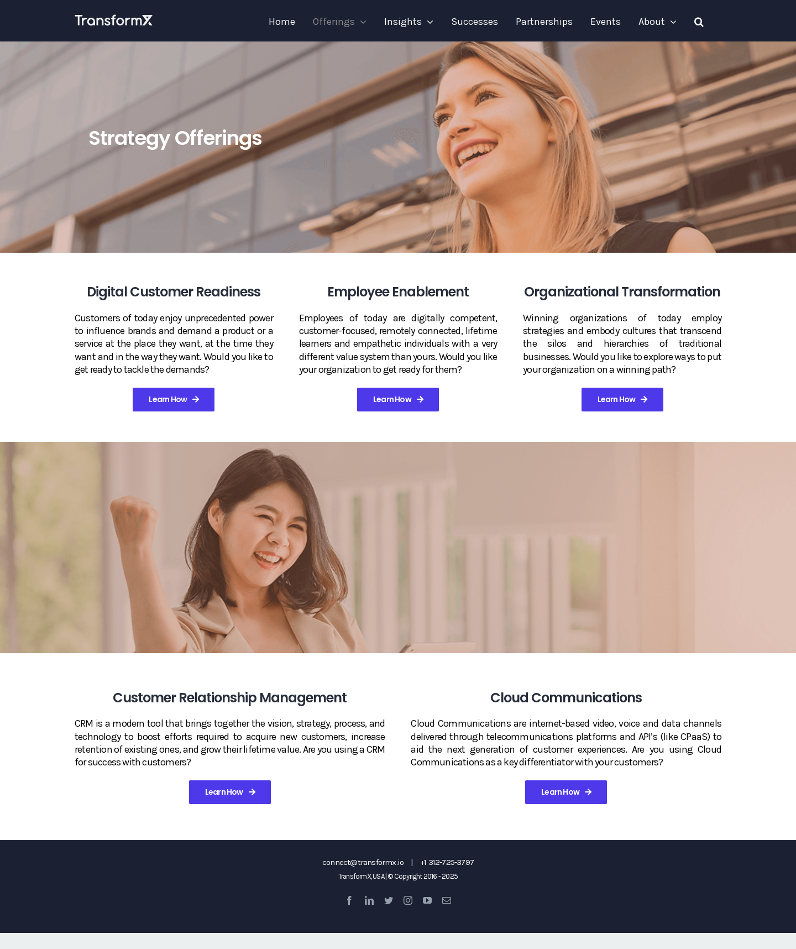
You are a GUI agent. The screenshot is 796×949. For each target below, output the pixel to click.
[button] (699, 21)
